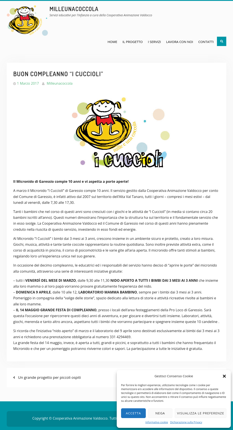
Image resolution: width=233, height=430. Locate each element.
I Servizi (154, 42)
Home (112, 42)
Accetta (133, 413)
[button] (224, 376)
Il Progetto (132, 42)
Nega (160, 413)
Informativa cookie (156, 422)
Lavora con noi (179, 42)
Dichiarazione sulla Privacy (186, 422)
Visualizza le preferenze (200, 413)
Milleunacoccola (59, 83)
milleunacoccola (73, 8)
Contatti (206, 42)
